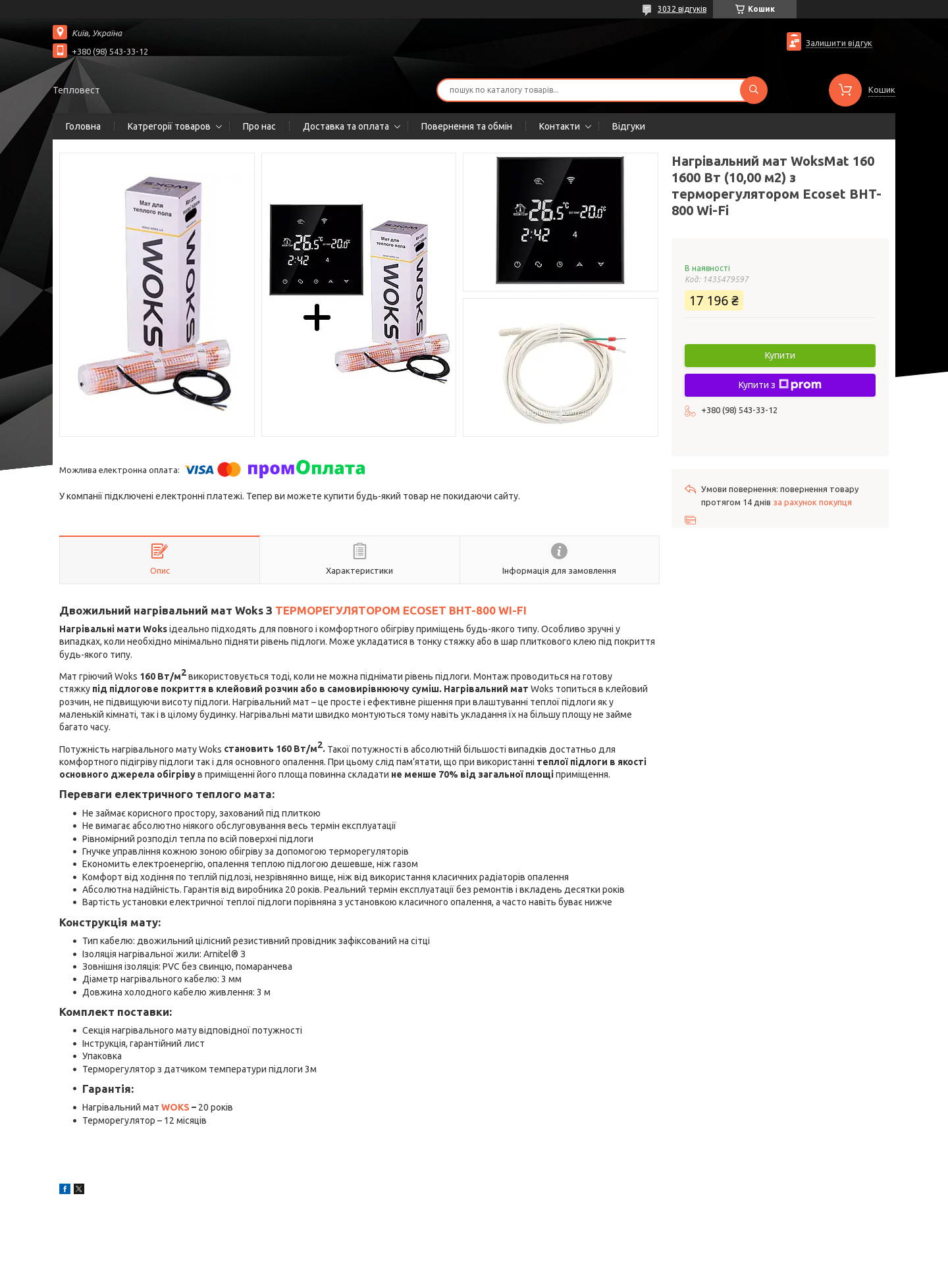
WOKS (175, 1107)
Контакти (559, 126)
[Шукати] (754, 90)
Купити (780, 355)
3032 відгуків (682, 9)
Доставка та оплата (346, 126)
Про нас (259, 126)
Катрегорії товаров (169, 126)
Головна (83, 126)
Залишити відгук (839, 42)
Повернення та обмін (466, 126)
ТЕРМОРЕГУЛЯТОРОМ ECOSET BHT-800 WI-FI (401, 610)
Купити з (780, 385)
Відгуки (628, 126)
